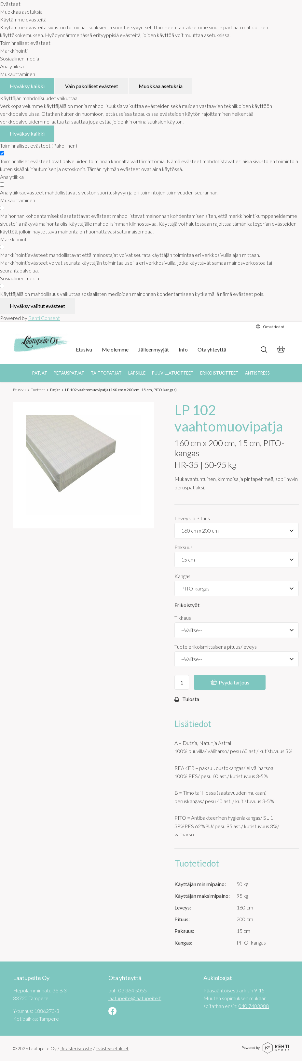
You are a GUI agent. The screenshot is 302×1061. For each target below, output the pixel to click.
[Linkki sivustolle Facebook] (112, 1011)
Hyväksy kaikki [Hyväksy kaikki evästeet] (27, 86)
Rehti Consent (44, 318)
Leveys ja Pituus (192, 518)
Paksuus (183, 547)
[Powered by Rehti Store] (265, 1051)
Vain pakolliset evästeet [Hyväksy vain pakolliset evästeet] (91, 86)
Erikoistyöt (186, 605)
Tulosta (186, 699)
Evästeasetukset (112, 1048)
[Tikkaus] (236, 630)
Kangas (182, 576)
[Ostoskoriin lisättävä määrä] (181, 682)
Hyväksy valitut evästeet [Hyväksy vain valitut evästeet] (37, 306)
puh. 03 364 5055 (127, 990)
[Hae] (263, 350)
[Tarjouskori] (281, 350)
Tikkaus (182, 618)
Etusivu (19, 389)
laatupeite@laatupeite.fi (134, 998)
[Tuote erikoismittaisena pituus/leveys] (236, 659)
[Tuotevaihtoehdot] (236, 530)
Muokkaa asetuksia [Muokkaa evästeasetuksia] (161, 86)
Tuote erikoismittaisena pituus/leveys (215, 646)
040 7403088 (254, 1006)
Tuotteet (38, 389)
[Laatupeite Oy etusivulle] (41, 343)
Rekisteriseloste (76, 1048)
